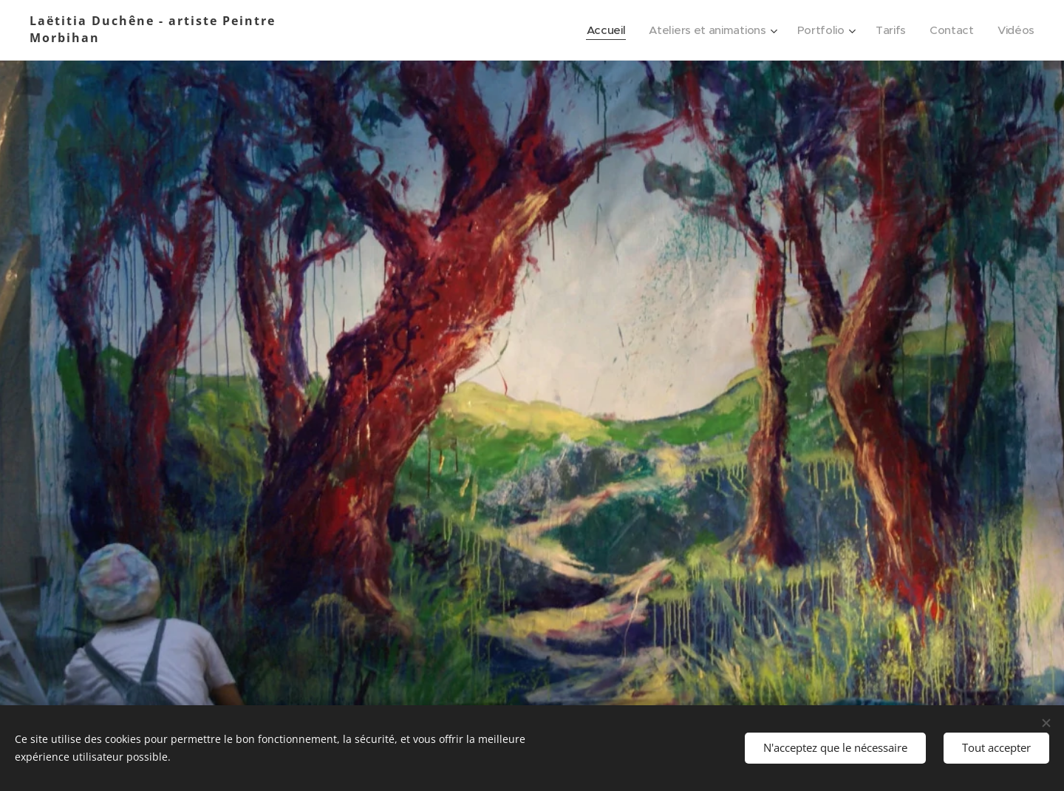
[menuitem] (598, 30)
